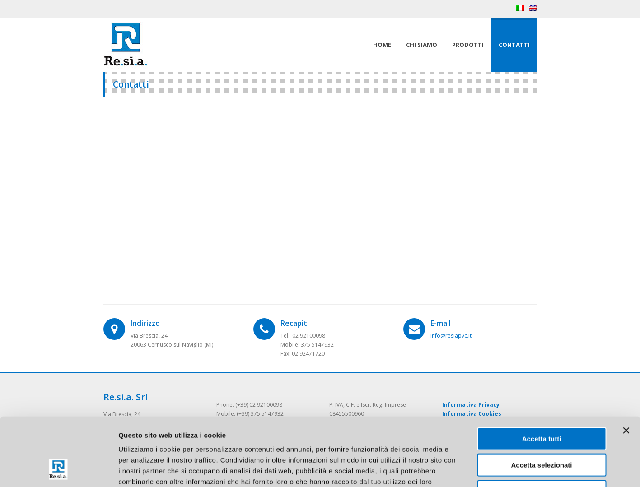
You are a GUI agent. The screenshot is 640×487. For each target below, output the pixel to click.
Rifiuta (541, 429)
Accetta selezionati (541, 403)
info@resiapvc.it (451, 335)
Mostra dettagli (475, 469)
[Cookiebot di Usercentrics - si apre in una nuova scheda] (58, 469)
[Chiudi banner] (626, 368)
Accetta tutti (541, 376)
